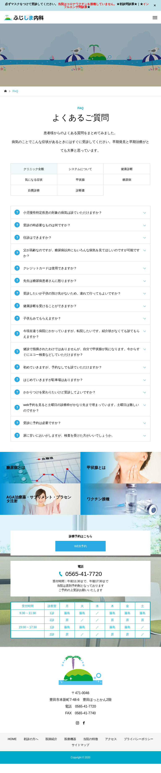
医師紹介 (51, 748)
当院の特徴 (90, 748)
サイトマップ (80, 754)
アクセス (111, 748)
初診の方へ (31, 748)
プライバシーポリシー (138, 748)
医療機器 (70, 748)
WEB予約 (80, 555)
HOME (12, 748)
